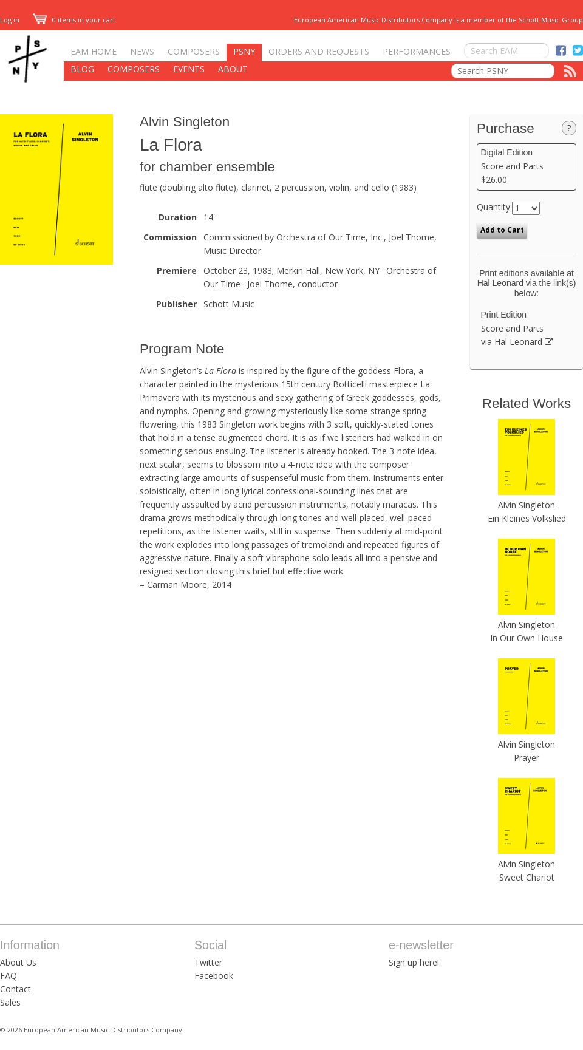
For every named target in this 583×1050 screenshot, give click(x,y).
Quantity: (494, 207)
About (233, 69)
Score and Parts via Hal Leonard (527, 328)
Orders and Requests (318, 51)
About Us (18, 962)
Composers (194, 51)
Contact (15, 989)
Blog (82, 69)
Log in (9, 19)
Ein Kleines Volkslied (527, 518)
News (142, 51)
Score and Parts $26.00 (527, 166)
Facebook (213, 975)
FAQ (8, 975)
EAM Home (93, 51)
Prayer (526, 757)
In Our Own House (526, 638)
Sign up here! (414, 962)
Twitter (208, 962)
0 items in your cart (74, 19)
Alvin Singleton (185, 121)
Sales (10, 1002)
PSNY (244, 51)
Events (189, 69)
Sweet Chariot (526, 877)
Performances (417, 51)
